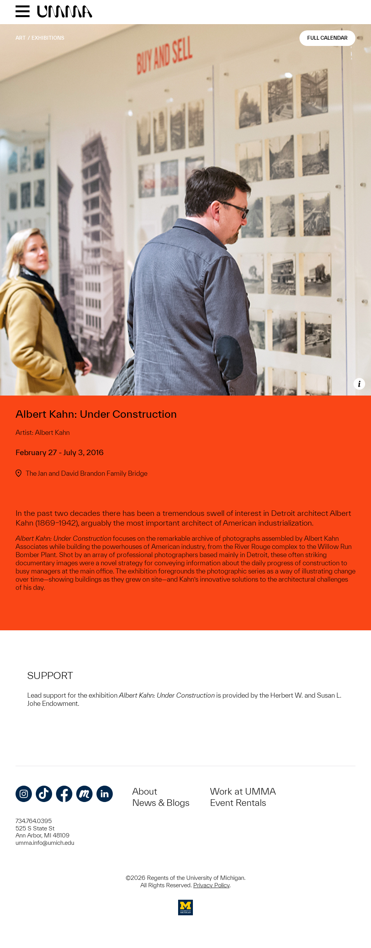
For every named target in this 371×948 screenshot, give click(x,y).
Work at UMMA (243, 791)
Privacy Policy (211, 885)
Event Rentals (238, 802)
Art (21, 38)
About (144, 791)
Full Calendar (327, 38)
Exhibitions (48, 38)
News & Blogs (160, 802)
